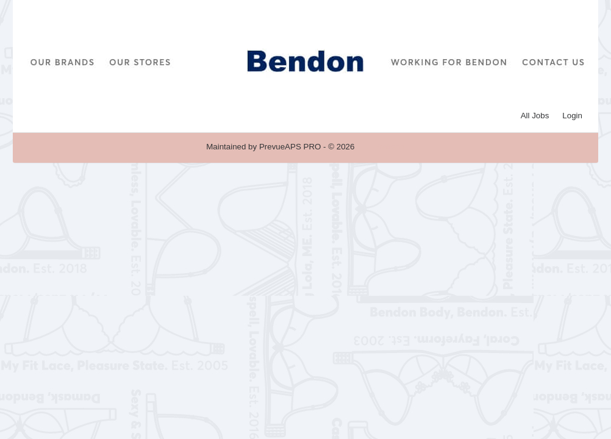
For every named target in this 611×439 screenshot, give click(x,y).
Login (572, 115)
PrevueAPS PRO (290, 146)
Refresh (390, 146)
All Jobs (535, 115)
